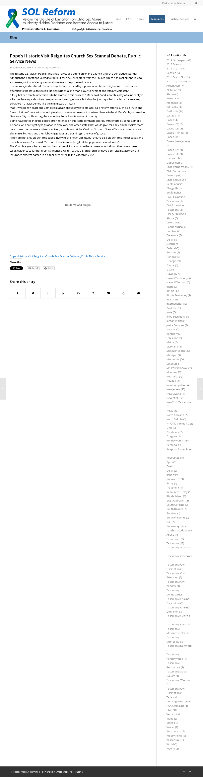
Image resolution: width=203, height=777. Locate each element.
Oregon (171, 436)
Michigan (172, 355)
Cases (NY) (173, 150)
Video (170, 718)
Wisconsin (173, 740)
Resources (173, 457)
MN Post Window (177, 368)
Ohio (169, 427)
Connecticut (174, 227)
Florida (171, 257)
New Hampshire (176, 385)
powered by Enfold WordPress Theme (62, 771)
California (172, 111)
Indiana (171, 299)
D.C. (169, 522)
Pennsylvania (175, 440)
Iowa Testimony (176, 316)
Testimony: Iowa (176, 624)
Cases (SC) (173, 154)
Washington (174, 731)
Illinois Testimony (177, 295)
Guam (170, 269)
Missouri (172, 363)
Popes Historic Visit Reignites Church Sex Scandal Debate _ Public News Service (57, 256)
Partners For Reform (173, 2)
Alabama (172, 90)
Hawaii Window (176, 282)
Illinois (170, 291)
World (170, 744)
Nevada (171, 380)
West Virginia (174, 736)
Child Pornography (178, 167)
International (174, 303)
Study (170, 483)
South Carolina (175, 504)
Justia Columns (175, 325)
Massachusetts (176, 350)
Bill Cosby (172, 107)
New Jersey (42, 67)
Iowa (169, 312)
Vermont (172, 714)
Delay (170, 239)
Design (171, 244)
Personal (172, 445)
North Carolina (175, 415)
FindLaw (171, 252)
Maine (170, 342)
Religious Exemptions (179, 449)
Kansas (171, 329)
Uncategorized (175, 701)
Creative (172, 231)
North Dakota (175, 419)
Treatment (173, 487)
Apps (170, 462)
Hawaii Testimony (177, 278)
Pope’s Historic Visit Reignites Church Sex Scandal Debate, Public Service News (75, 58)
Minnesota (173, 359)
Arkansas (172, 103)
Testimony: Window (178, 680)
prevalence (173, 479)
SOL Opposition (176, 500)
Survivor (172, 513)
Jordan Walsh (175, 321)
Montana (172, 372)
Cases (170, 120)
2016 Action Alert (176, 77)
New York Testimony (179, 402)
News (170, 410)
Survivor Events (176, 517)
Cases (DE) (173, 128)
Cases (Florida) (175, 132)
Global (170, 265)
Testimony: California (179, 556)
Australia (172, 308)
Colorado (172, 222)
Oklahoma (173, 432)
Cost (169, 466)
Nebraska (172, 376)
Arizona (171, 98)
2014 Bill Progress (177, 60)
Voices (170, 727)
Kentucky (172, 334)
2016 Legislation (176, 81)
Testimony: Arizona (178, 547)
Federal (171, 248)
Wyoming (172, 748)
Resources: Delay (177, 492)
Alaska (171, 94)
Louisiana (172, 338)
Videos (171, 723)
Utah (169, 710)
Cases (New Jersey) (178, 141)
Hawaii (171, 273)
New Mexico (174, 393)
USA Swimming (175, 706)
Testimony (173, 543)
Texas (170, 697)
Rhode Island (174, 496)
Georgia (171, 261)
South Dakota (175, 509)
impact (170, 475)
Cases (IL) (172, 137)
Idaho (170, 286)
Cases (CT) (173, 124)
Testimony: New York (179, 646)
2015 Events (174, 64)
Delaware (172, 235)
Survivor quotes (176, 526)
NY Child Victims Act (178, 423)
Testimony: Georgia (178, 616)
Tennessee (173, 539)
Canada (171, 115)
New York (54, 67)
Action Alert (173, 85)
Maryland (172, 346)
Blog (13, 37)
